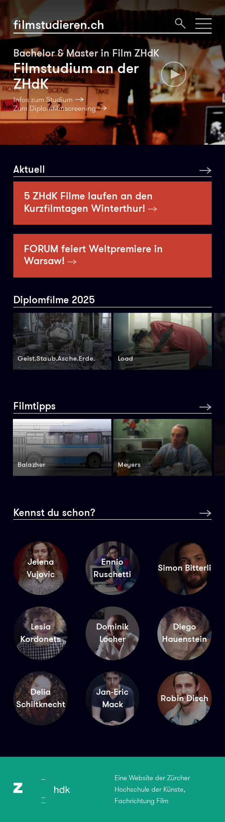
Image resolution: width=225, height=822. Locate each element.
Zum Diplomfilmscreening (54, 108)
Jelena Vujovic (41, 568)
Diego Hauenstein (184, 632)
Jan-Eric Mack (112, 698)
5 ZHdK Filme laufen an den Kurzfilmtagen (91, 202)
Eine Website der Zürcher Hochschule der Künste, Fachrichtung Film (152, 789)
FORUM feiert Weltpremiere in (93, 255)
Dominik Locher (112, 632)
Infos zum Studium (43, 99)
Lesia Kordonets (40, 632)
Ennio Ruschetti (112, 568)
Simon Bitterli (184, 567)
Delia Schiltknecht (40, 698)
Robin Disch (184, 698)
